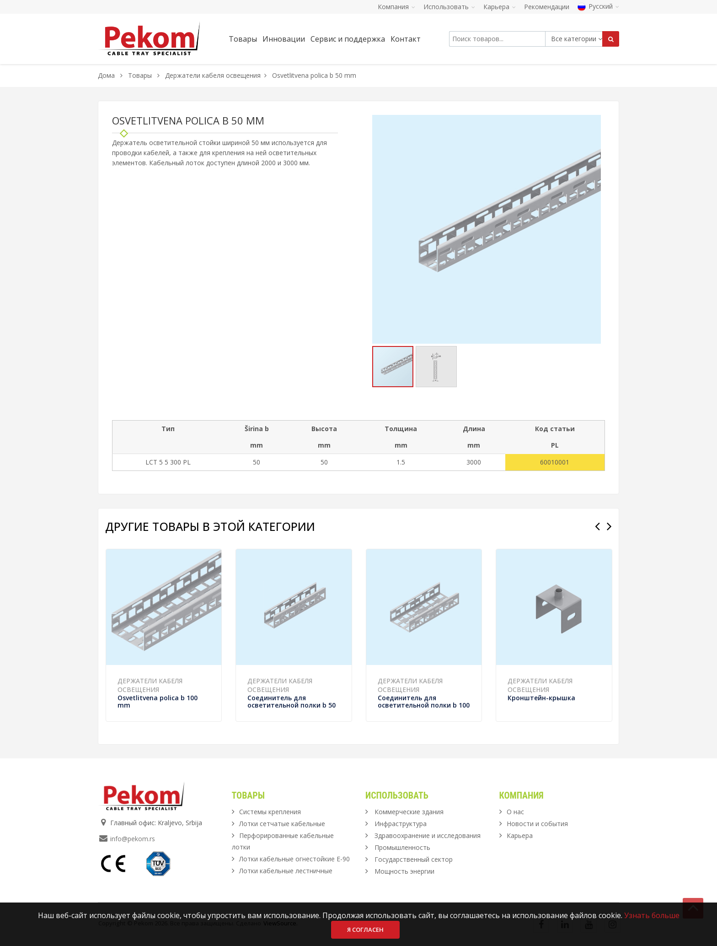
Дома (106, 75)
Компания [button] (396, 6)
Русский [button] (598, 6)
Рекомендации (546, 6)
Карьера (520, 835)
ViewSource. (280, 923)
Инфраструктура (401, 823)
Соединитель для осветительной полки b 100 (424, 701)
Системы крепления (270, 811)
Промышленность (402, 847)
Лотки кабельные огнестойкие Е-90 (294, 858)
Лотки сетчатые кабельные (282, 823)
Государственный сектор (414, 859)
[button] (592, 123)
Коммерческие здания (409, 811)
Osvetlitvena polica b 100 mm (158, 701)
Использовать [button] (449, 6)
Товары (141, 75)
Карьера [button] (499, 6)
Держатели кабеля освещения (213, 75)
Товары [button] (243, 39)
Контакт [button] (406, 39)
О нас (515, 811)
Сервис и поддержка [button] (347, 39)
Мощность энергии (404, 871)
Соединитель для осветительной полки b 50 (291, 701)
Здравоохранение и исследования (428, 835)
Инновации (283, 39)
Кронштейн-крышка (541, 697)
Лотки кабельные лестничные (285, 870)
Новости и (537, 823)
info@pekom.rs (132, 838)
